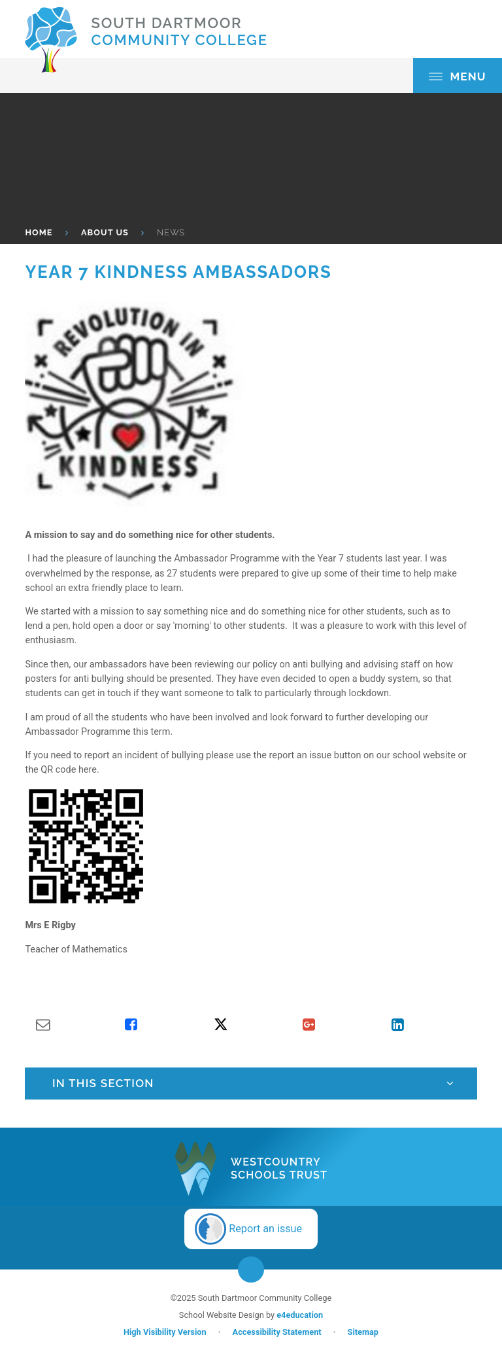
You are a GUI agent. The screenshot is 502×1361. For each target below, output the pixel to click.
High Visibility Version (165, 1332)
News (171, 232)
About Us (105, 232)
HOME (38, 232)
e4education (299, 1315)
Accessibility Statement (277, 1332)
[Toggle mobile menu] (457, 75)
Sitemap (363, 1332)
